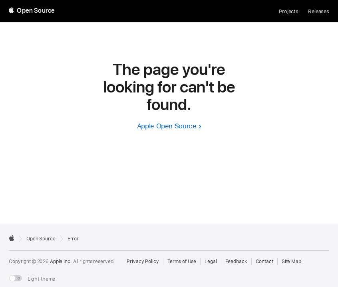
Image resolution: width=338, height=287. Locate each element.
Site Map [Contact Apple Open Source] (291, 261)
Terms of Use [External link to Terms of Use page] (182, 261)
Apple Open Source (167, 126)
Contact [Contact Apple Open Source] (264, 261)
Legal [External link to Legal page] (211, 261)
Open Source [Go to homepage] (41, 239)
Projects (288, 11)
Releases (318, 11)
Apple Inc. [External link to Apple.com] (61, 261)
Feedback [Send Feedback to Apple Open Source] (236, 261)
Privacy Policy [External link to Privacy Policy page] (143, 261)
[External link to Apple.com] (11, 238)
